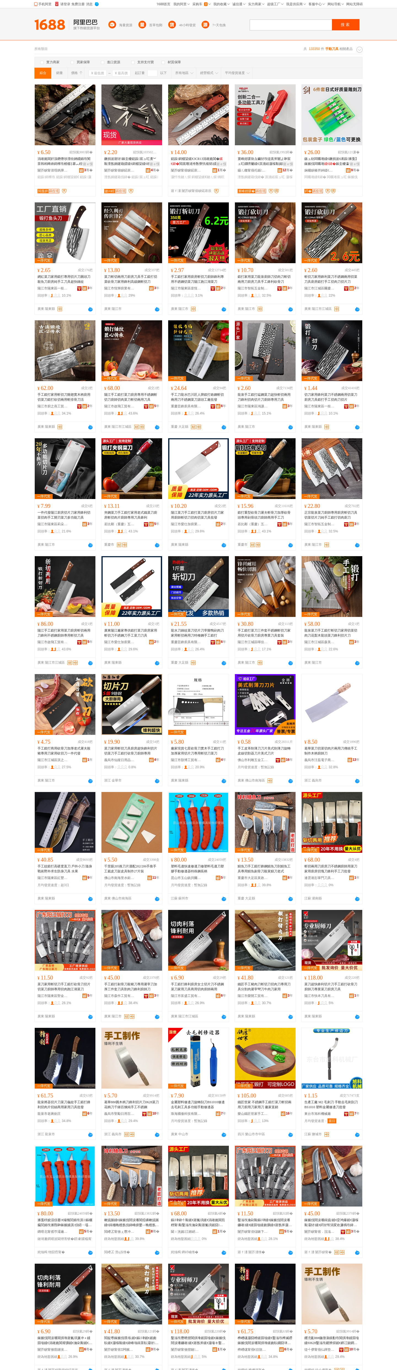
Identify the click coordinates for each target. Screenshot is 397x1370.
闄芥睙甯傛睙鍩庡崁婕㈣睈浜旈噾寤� (119, 170)
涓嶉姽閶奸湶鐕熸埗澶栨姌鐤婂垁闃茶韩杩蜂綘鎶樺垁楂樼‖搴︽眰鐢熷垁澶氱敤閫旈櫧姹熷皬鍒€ (64, 161)
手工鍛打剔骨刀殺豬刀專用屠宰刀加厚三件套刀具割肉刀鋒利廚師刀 (130, 986)
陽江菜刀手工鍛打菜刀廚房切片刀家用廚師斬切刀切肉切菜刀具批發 (197, 515)
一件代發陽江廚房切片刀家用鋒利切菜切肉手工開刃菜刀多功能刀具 (63, 515)
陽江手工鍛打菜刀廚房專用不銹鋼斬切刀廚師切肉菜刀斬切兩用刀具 (130, 397)
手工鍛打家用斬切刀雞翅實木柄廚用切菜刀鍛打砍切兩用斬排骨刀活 (63, 397)
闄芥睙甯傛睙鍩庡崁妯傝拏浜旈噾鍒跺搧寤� (186, 170)
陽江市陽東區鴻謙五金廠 (253, 406)
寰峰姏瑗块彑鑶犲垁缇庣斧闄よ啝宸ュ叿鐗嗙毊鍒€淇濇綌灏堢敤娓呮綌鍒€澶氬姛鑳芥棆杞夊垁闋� (265, 161)
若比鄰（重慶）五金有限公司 (119, 524)
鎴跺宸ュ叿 (140, 177)
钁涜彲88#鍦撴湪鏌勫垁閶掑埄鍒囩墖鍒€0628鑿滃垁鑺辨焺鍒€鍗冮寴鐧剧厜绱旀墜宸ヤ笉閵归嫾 (331, 1340)
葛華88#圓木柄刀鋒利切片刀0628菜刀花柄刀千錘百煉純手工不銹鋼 (131, 1104)
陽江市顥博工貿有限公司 (186, 760)
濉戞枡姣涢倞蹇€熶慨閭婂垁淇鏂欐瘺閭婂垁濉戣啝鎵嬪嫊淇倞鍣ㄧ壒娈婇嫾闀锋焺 (64, 1223)
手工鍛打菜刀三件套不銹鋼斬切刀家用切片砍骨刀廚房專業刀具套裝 (264, 633)
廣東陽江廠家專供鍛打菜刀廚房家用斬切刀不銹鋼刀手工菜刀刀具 (130, 633)
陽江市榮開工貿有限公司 (253, 996)
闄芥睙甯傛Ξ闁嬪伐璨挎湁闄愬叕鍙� (119, 1349)
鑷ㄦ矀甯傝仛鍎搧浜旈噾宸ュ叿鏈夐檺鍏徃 (253, 170)
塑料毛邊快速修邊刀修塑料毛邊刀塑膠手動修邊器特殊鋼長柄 (197, 868)
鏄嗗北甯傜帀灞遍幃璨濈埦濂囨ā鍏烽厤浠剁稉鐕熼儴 (52, 1232)
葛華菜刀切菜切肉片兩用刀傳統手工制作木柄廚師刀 (330, 750)
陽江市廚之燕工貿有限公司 (52, 406)
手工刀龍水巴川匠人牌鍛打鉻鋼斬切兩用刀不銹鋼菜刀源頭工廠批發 (197, 397)
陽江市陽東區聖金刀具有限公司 (52, 996)
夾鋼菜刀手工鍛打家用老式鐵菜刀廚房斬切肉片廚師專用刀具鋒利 (130, 515)
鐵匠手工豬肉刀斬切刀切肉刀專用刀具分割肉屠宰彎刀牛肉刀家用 (264, 986)
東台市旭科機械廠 (317, 1114)
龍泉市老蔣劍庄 (49, 1114)
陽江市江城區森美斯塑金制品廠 (319, 642)
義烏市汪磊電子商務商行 (319, 760)
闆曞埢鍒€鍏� (315, 177)
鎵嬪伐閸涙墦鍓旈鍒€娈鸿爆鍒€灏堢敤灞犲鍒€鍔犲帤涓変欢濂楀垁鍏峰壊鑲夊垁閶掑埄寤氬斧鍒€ (331, 1223)
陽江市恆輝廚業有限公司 (119, 288)
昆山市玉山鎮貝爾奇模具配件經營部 (186, 878)
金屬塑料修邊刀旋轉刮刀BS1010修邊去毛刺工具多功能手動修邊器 (198, 1104)
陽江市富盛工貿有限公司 (186, 996)
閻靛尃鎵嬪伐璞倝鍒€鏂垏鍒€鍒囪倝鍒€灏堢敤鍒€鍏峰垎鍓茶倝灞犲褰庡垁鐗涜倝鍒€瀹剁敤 (131, 1340)
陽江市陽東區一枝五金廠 (52, 288)
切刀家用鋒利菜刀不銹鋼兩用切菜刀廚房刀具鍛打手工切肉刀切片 (330, 397)
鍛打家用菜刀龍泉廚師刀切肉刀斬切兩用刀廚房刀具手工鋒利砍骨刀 (264, 279)
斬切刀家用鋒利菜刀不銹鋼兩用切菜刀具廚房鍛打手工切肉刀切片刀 (330, 279)
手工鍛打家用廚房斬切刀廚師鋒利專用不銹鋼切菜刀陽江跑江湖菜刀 (197, 279)
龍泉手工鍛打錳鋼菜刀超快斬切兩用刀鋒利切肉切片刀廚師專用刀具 (264, 397)
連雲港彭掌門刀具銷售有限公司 (319, 878)
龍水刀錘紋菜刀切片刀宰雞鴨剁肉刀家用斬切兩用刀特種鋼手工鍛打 (197, 633)
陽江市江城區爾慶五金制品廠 (319, 288)
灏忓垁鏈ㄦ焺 (181, 177)
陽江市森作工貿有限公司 (119, 996)
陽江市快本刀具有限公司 (319, 996)
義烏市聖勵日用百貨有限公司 (119, 1114)
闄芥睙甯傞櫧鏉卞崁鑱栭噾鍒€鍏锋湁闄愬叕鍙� (253, 1232)
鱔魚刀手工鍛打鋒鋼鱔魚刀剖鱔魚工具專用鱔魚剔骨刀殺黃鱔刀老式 (264, 868)
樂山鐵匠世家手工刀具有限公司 (253, 1114)
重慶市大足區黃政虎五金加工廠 (253, 878)
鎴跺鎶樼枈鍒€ (67, 177)
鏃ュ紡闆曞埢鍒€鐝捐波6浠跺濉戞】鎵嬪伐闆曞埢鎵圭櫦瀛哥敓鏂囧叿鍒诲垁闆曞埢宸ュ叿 (331, 161)
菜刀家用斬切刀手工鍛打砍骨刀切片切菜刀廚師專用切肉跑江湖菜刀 (63, 986)
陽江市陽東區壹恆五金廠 (186, 288)
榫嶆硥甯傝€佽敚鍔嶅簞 (253, 1349)
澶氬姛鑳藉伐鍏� (117, 177)
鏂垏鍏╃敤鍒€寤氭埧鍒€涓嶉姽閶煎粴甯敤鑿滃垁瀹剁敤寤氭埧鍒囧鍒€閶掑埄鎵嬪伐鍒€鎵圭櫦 (198, 1223)
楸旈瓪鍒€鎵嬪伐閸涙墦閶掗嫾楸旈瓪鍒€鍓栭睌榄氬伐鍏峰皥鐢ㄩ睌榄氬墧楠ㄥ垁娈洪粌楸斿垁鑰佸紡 (131, 1223)
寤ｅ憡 (88, 164)
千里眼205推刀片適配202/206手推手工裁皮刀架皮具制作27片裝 (130, 868)
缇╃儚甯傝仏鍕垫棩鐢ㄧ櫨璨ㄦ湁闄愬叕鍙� (319, 1349)
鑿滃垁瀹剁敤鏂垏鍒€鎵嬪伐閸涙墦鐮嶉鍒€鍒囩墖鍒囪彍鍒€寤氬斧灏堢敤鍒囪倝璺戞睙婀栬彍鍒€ (265, 1223)
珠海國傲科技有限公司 (186, 1114)
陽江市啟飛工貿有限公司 (119, 406)
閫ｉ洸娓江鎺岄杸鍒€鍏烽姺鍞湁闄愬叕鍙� (186, 1232)
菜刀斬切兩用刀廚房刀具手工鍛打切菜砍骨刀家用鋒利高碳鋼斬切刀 (130, 279)
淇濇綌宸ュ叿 (275, 177)
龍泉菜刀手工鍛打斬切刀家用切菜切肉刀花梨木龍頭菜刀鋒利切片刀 (330, 633)
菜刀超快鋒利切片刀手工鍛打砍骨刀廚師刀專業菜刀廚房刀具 (330, 986)
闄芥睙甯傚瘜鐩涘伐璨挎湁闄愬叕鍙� (52, 1349)
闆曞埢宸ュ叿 (337, 177)
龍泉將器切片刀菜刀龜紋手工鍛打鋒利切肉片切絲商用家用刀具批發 (63, 1104)
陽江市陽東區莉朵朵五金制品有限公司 (52, 524)
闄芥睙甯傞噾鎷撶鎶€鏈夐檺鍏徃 (52, 170)
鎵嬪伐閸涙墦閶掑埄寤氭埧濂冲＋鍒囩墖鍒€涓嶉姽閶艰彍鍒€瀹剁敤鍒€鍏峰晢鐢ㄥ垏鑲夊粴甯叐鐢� (64, 1340)
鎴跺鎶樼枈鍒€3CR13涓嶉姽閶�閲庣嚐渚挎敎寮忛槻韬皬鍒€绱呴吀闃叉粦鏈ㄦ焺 (198, 161)
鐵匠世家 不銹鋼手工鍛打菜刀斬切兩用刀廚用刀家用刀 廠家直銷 (264, 1104)
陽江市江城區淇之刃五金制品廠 (52, 760)
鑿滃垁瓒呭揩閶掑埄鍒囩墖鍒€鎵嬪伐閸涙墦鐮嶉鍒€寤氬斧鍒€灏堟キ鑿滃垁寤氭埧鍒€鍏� (198, 1340)
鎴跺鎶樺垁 (46, 177)
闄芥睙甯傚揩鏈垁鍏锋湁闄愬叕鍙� (186, 1349)
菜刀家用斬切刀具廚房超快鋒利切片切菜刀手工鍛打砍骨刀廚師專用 (130, 750)
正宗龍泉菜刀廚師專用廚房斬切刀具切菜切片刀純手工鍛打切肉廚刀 (330, 515)
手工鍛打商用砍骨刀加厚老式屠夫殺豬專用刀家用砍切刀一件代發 (63, 750)
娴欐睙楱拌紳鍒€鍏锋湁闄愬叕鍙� (319, 170)
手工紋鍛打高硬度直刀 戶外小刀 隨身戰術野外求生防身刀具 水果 (64, 868)
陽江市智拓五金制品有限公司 (253, 288)
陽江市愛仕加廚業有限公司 (186, 524)
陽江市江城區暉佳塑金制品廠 (253, 642)
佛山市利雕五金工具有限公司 (253, 760)
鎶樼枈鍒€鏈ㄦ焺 (204, 177)
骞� (88, 170)
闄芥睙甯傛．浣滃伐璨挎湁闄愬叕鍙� (319, 1232)
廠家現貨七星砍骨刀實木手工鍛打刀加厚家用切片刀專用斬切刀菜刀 (197, 750)
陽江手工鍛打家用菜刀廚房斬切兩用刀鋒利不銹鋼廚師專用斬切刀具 (63, 633)
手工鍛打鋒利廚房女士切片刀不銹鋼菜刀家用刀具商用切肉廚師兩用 (197, 986)
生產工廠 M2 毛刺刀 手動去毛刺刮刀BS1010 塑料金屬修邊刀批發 (331, 1104)
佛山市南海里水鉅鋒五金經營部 (119, 878)
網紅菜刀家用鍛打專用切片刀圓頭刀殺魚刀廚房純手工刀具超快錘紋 (63, 279)
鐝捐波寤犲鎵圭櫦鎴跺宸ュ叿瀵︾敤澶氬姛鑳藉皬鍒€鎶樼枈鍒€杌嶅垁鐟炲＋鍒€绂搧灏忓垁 (130, 161)
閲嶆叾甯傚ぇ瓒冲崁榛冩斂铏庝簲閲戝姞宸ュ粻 (119, 1232)
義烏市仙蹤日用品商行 (119, 760)
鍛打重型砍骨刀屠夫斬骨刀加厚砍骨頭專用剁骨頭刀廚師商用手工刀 (264, 515)
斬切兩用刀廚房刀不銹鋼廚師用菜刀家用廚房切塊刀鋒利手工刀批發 (330, 868)
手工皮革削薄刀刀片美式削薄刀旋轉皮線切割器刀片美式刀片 (264, 750)
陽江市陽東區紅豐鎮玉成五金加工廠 (52, 878)
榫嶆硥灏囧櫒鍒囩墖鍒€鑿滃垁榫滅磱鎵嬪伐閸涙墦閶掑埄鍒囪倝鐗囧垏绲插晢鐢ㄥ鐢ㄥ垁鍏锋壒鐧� (265, 1340)
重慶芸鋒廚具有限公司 (186, 406)
